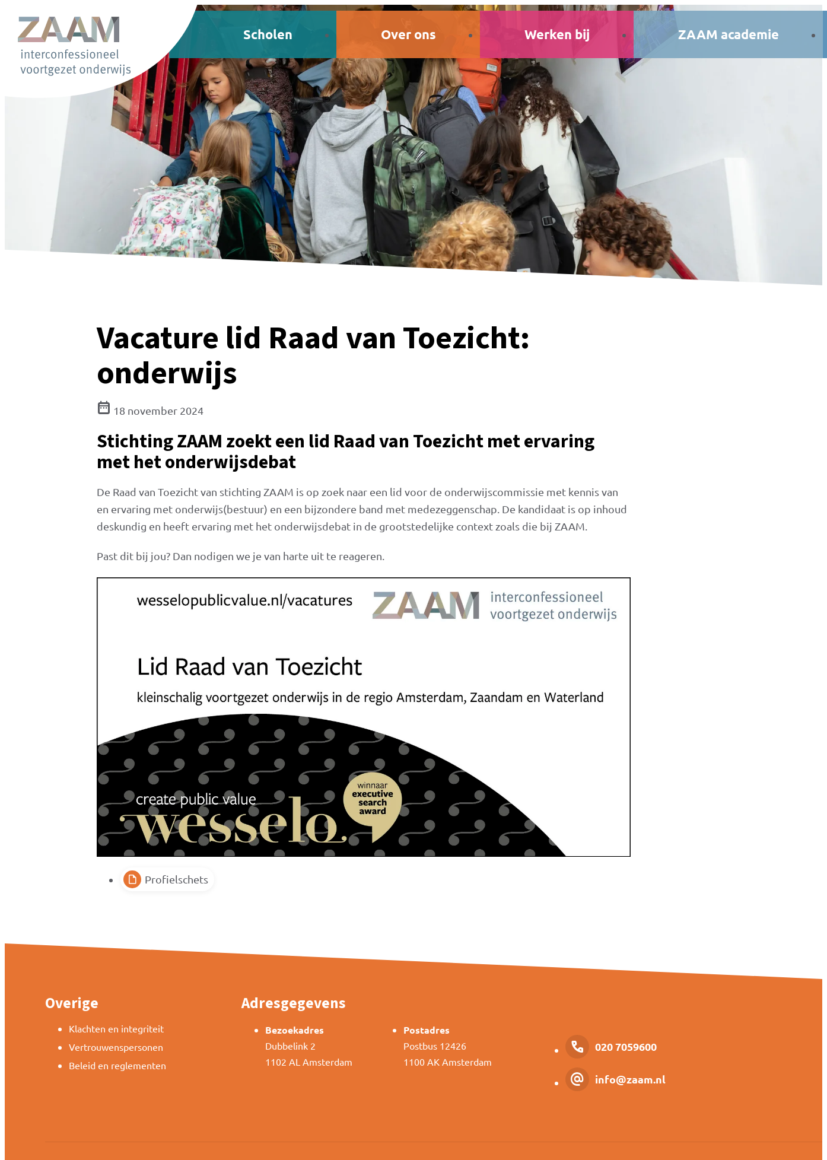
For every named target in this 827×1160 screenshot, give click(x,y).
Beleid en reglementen (117, 1065)
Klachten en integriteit (116, 1028)
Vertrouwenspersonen (116, 1047)
